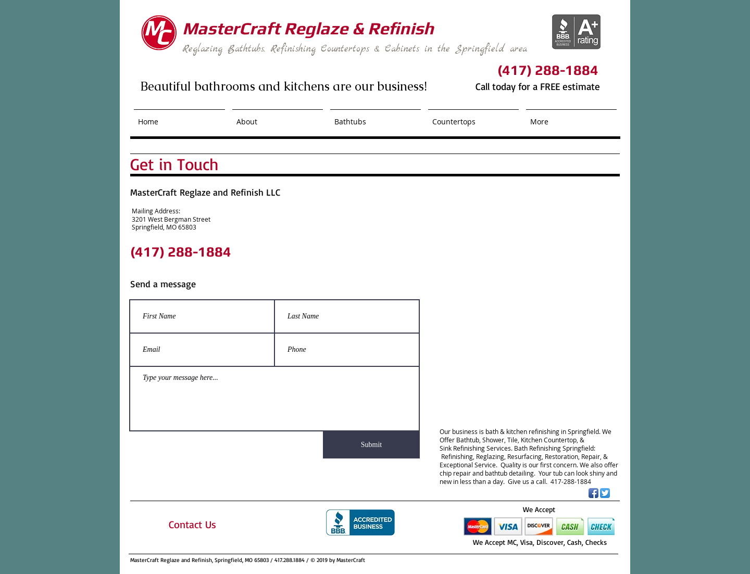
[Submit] (371, 444)
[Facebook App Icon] (593, 493)
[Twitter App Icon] (605, 493)
